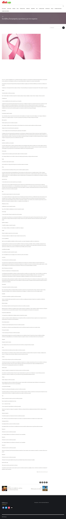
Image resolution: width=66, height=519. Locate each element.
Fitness (13, 8)
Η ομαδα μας (41, 8)
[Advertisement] (23, 30)
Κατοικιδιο (47, 8)
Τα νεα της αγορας (5, 11)
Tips (37, 8)
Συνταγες (28, 8)
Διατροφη (9, 8)
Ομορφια (33, 8)
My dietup (4, 8)
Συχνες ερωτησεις (58, 8)
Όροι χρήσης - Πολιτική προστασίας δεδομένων (41, 502)
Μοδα (52, 8)
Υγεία (2, 16)
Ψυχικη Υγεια (22, 8)
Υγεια (18, 8)
